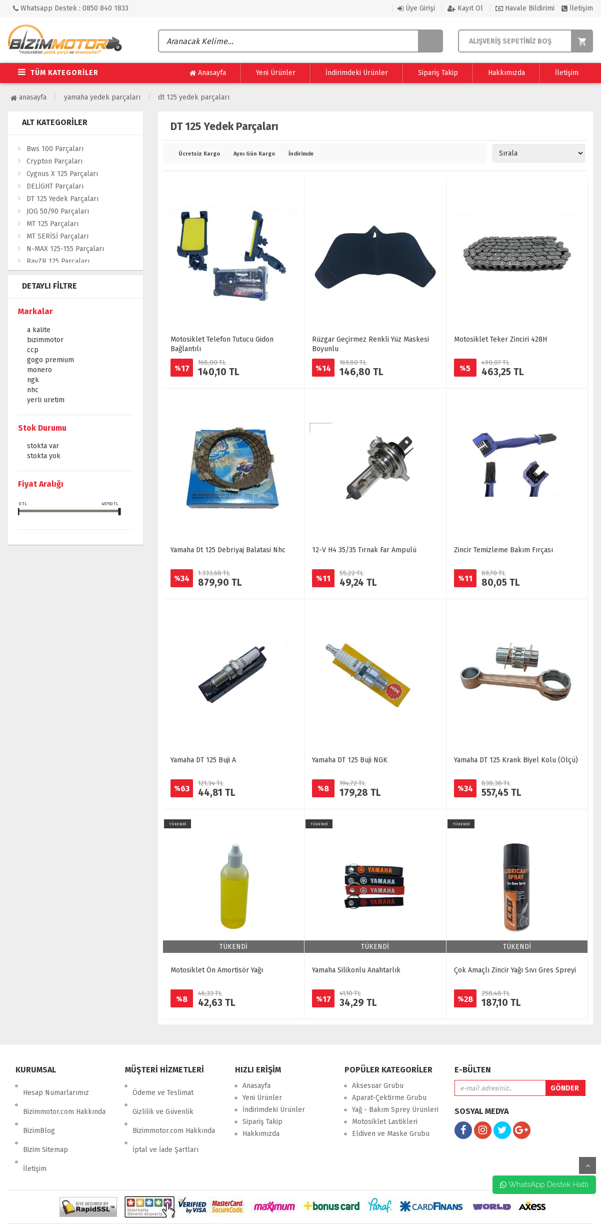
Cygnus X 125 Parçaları (62, 174)
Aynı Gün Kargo (254, 154)
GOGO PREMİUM (50, 360)
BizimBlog (39, 1109)
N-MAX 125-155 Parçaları (65, 249)
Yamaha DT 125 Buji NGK (350, 760)
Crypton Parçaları (54, 161)
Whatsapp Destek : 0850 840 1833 (70, 8)
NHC (32, 390)
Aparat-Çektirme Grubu (389, 1097)
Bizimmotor (45, 340)
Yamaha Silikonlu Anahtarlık (356, 970)
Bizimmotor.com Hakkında (64, 1097)
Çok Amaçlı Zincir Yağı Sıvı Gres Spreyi (515, 970)
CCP (32, 350)
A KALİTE (38, 330)
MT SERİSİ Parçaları (57, 236)
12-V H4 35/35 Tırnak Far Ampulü (364, 550)
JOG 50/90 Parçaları (57, 211)
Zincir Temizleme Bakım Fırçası (503, 550)
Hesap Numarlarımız (56, 1085)
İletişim (577, 8)
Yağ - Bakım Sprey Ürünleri (395, 1109)
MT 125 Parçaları (52, 224)
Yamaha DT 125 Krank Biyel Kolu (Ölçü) (516, 760)
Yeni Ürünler (276, 73)
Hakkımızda (506, 73)
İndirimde (301, 154)
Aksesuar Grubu (378, 1085)
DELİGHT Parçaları (55, 186)
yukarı (587, 1165)
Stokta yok (43, 456)
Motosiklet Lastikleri (385, 1121)
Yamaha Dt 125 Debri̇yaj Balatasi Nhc (228, 550)
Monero (39, 370)
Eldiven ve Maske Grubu (391, 1133)
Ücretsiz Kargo (198, 154)
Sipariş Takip (438, 73)
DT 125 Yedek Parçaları (194, 97)
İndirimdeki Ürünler (357, 73)
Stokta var (43, 446)
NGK (33, 380)
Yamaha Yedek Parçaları (102, 97)
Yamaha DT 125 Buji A (203, 760)
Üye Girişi (416, 8)
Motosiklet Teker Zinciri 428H (500, 339)
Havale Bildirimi (525, 8)
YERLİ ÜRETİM (45, 400)
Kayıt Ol (465, 8)
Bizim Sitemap (45, 1121)
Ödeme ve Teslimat (163, 1085)
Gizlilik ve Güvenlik (163, 1097)
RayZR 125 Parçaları (58, 261)
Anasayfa (208, 73)
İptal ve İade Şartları (165, 1121)
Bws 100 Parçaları (55, 149)
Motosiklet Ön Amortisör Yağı (216, 970)
